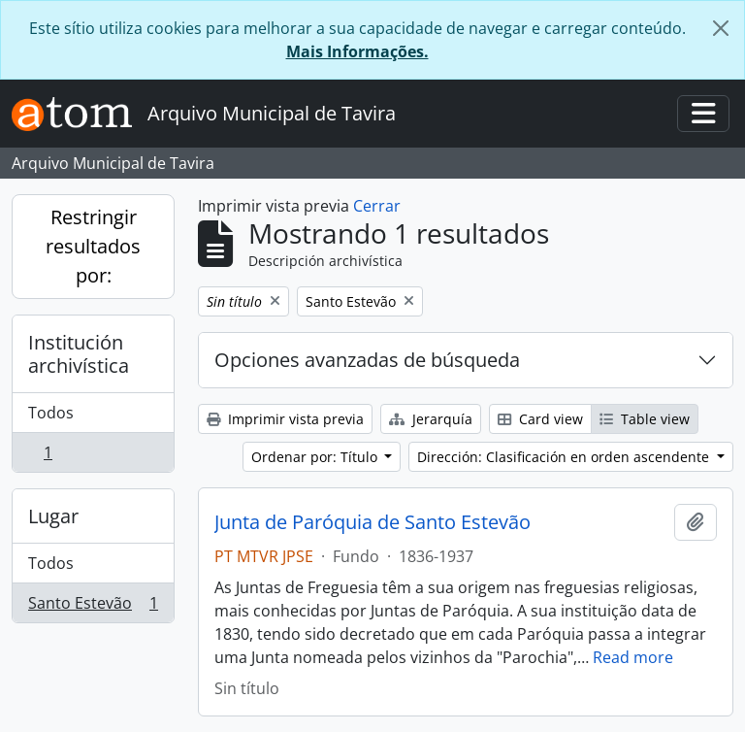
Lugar (53, 516)
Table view (644, 419)
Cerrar (377, 205)
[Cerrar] (720, 28)
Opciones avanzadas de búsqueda (367, 360)
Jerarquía (430, 419)
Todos (51, 412)
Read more (633, 657)
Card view (540, 419)
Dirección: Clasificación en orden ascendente (565, 457)
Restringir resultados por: (93, 246)
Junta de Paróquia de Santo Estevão (372, 522)
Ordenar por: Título (316, 457)
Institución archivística (78, 354)
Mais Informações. (357, 51)
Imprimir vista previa (285, 419)
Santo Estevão (92, 606)
